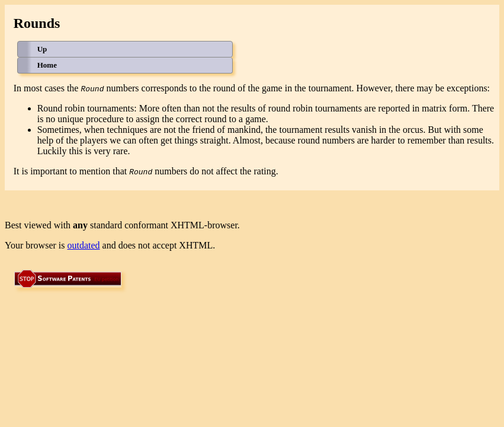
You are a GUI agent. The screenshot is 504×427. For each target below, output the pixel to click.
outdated (84, 245)
